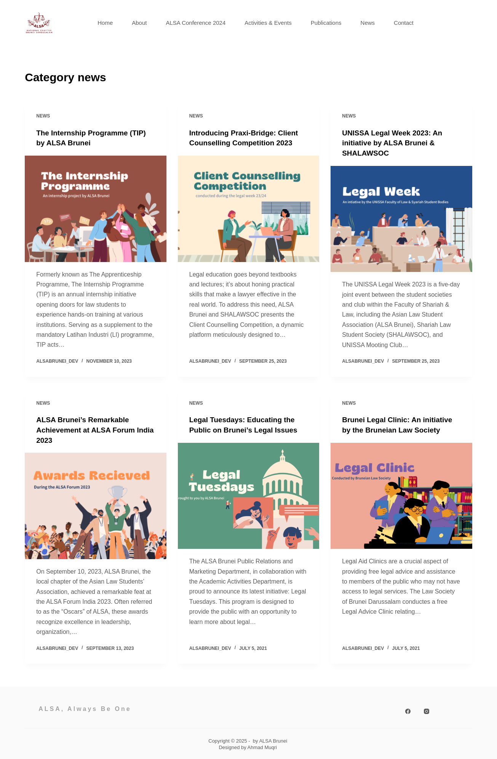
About (139, 22)
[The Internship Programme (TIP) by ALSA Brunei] (95, 208)
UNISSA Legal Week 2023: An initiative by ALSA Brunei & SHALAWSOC (395, 143)
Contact (404, 22)
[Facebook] (408, 710)
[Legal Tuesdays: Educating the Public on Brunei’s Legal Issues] (249, 495)
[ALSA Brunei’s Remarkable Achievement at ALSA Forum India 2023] (95, 505)
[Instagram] (426, 710)
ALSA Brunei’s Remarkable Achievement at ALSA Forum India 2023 (88, 429)
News (368, 22)
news (43, 116)
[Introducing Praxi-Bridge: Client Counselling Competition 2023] (249, 208)
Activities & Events (268, 22)
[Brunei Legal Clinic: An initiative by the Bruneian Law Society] (401, 495)
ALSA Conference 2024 (195, 22)
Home (105, 22)
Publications (326, 22)
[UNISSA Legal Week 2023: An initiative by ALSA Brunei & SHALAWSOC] (401, 218)
